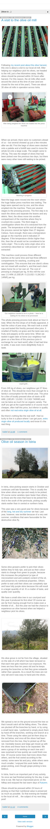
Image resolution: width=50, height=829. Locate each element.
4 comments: (22, 807)
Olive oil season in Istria (18, 442)
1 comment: (22, 432)
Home (25, 816)
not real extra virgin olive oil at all (26, 410)
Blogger (30, 826)
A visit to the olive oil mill (19, 20)
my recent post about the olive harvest (28, 65)
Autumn (43, 783)
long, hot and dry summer (19, 512)
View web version (25, 822)
